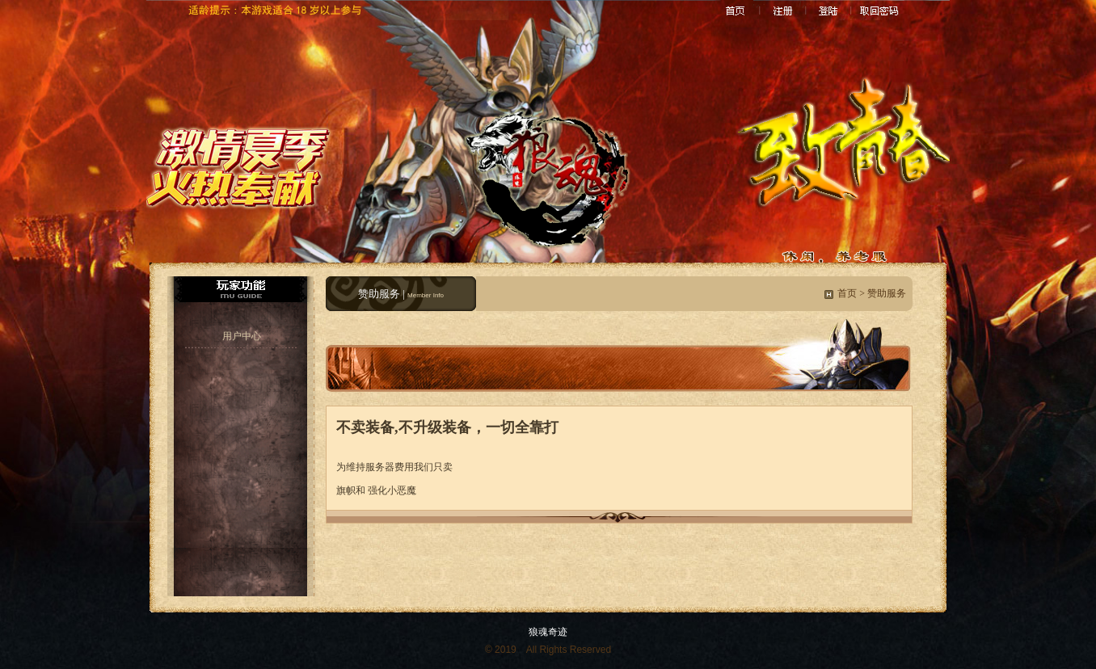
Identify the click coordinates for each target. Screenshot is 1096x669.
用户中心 (241, 336)
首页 (847, 293)
